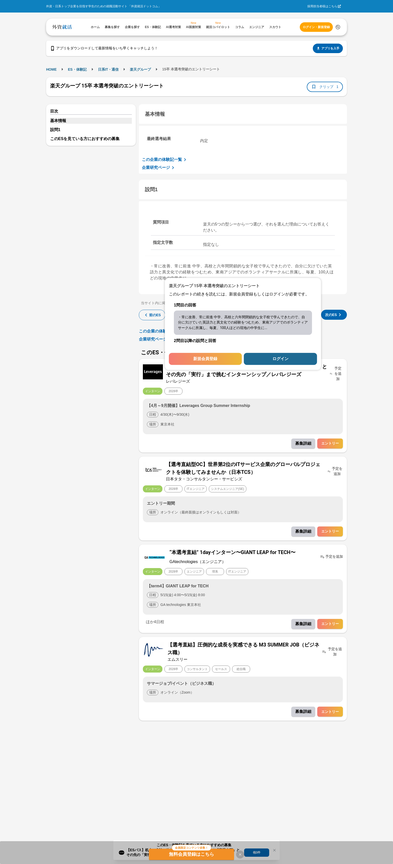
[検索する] (338, 27)
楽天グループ (140, 69)
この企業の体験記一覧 (165, 160)
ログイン (280, 359)
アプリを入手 (327, 48)
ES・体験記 (77, 69)
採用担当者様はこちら (322, 6)
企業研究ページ (159, 168)
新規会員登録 (205, 359)
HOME (51, 69)
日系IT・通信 (108, 69)
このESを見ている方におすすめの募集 (85, 139)
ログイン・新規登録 (316, 27)
